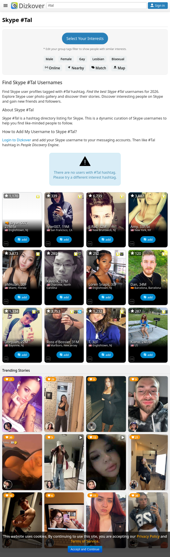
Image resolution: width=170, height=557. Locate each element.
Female (66, 59)
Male (49, 59)
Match (98, 68)
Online (52, 68)
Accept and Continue (85, 549)
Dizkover (27, 6)
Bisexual (118, 59)
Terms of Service (84, 541)
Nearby (76, 68)
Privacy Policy (148, 536)
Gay (82, 59)
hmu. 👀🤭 (10, 442)
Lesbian (98, 59)
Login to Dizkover (16, 140)
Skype (10, 20)
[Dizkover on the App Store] (6, 243)
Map (119, 68)
